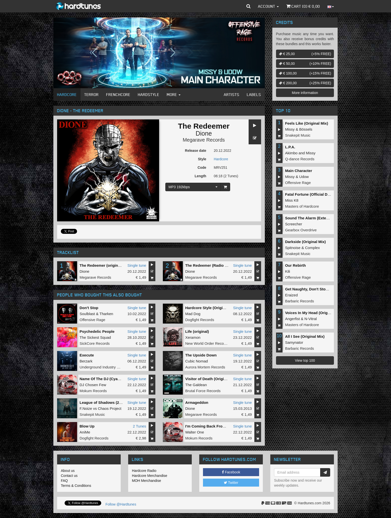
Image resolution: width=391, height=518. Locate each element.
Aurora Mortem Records (205, 367)
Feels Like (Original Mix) (306, 123)
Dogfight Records (199, 320)
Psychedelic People (97, 331)
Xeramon (192, 337)
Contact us (69, 476)
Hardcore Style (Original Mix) (211, 308)
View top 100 (305, 360)
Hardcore (67, 94)
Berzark (86, 361)
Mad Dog (192, 314)
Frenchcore (118, 94)
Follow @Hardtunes (120, 504)
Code (201, 168)
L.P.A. (290, 147)
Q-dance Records (299, 159)
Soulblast (87, 314)
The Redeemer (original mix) (105, 265)
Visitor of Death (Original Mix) (211, 379)
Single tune (136, 265)
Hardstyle (148, 94)
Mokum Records (93, 391)
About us (68, 471)
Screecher (293, 224)
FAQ (64, 481)
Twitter (231, 483)
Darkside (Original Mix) (305, 242)
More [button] (174, 94)
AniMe (85, 432)
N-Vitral (310, 319)
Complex (312, 248)
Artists (231, 94)
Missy (289, 129)
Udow (304, 176)
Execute (87, 355)
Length (200, 176)
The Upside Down (201, 355)
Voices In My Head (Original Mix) (314, 313)
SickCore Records (95, 343)
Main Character (298, 171)
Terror (91, 94)
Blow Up (87, 426)
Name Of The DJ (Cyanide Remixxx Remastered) (122, 379)
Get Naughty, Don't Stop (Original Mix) (319, 289)
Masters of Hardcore (302, 206)
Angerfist (292, 319)
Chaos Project (109, 408)
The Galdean (196, 385)
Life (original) (197, 331)
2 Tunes (139, 426)
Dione (204, 133)
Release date (195, 151)
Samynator (294, 342)
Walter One (194, 432)
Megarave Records (204, 140)
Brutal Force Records (203, 391)
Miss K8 (291, 200)
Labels (254, 94)
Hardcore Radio (144, 471)
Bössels (305, 129)
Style (202, 159)
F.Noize (86, 408)
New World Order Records (207, 343)
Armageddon (196, 402)
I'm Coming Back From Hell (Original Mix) (222, 426)
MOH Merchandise (146, 481)
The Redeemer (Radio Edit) (209, 265)
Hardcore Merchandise (149, 476)
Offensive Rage (92, 320)
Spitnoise (292, 248)
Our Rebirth (295, 265)
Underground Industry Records (105, 367)
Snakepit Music (92, 414)
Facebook (231, 472)
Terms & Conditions (76, 486)
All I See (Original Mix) (304, 336)
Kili (287, 271)
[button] (248, 6)
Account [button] (268, 6)
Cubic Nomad (196, 361)
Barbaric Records (299, 301)
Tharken (106, 314)
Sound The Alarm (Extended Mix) (314, 218)
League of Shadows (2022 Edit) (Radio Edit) (118, 402)
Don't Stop (89, 308)
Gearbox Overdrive (301, 230)
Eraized (291, 295)
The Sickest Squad (95, 337)
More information (305, 93)
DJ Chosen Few (93, 385)
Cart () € (303, 6)
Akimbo (291, 153)
